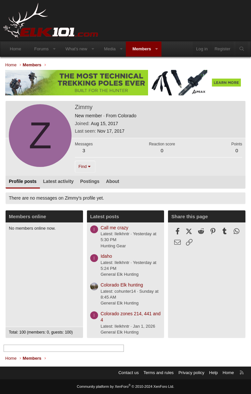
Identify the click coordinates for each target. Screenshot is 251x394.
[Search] (242, 49)
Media (109, 48)
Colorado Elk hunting (122, 284)
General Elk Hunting (120, 274)
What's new (76, 48)
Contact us (128, 372)
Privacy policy (191, 372)
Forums (41, 48)
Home (15, 48)
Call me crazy (114, 227)
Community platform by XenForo (125, 386)
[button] (54, 49)
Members (141, 48)
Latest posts (104, 216)
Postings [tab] (89, 181)
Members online (27, 216)
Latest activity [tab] (58, 181)
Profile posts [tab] (23, 181)
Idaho (106, 256)
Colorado (127, 115)
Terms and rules (158, 372)
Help (213, 372)
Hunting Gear (113, 245)
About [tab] (112, 181)
